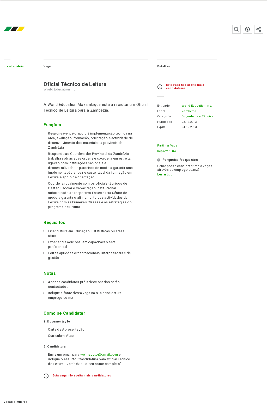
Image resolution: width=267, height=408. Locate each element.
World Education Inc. (197, 105)
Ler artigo (165, 174)
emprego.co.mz (22, 29)
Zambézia (189, 111)
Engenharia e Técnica (198, 116)
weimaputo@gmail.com (99, 354)
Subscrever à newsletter (258, 29)
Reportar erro (166, 151)
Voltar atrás (15, 66)
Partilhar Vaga (167, 145)
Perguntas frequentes (247, 29)
